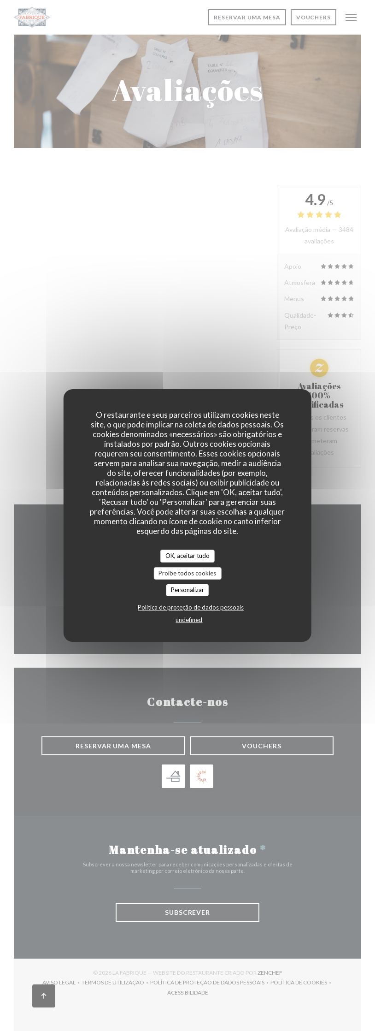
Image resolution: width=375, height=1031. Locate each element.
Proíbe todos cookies (187, 573)
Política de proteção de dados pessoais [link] (191, 607)
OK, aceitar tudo (187, 555)
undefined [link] (189, 619)
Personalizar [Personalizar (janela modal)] (187, 589)
